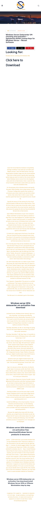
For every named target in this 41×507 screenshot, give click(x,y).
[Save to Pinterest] (29, 48)
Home (17, 16)
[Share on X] (20, 48)
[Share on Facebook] (11, 48)
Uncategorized (22, 16)
